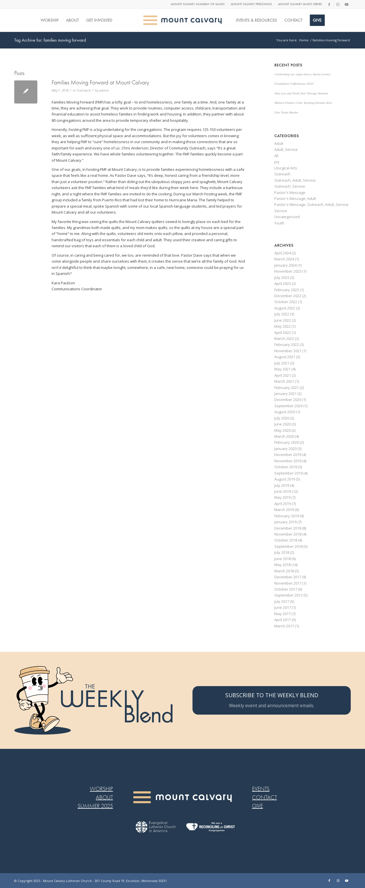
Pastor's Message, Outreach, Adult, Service (311, 204)
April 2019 (282, 503)
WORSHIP (101, 789)
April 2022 (282, 332)
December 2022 (287, 295)
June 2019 (282, 491)
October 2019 (285, 466)
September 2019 (288, 473)
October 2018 (285, 540)
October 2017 (285, 589)
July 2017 (281, 601)
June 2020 (282, 424)
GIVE (257, 806)
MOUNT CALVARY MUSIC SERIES (300, 4)
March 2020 (284, 436)
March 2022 (284, 338)
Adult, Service (286, 149)
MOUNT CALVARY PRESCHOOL (251, 4)
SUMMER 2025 (95, 806)
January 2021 (285, 393)
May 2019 (282, 497)
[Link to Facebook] (329, 4)
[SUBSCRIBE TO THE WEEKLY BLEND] (271, 700)
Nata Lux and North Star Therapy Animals (301, 93)
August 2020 (284, 411)
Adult (278, 143)
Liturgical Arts (285, 168)
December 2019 (287, 454)
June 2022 (282, 320)
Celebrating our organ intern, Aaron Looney (302, 74)
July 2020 (281, 418)
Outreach (83, 90)
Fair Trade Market (286, 112)
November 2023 (287, 271)
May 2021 (282, 369)
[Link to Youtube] (346, 4)
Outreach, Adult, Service (295, 180)
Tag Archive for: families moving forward (50, 40)
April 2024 (282, 253)
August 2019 (284, 479)
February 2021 (286, 387)
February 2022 (286, 344)
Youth (279, 223)
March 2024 (284, 258)
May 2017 (282, 613)
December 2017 (287, 576)
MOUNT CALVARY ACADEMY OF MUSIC (198, 4)
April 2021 (282, 375)
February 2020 (286, 442)
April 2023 (282, 283)
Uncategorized (287, 216)
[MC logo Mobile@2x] (182, 20)
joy (276, 161)
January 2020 (285, 448)
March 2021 (284, 381)
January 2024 (285, 265)
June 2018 (282, 558)
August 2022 (284, 308)
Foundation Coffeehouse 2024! (293, 83)
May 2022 (282, 326)
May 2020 (282, 430)
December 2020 (287, 399)
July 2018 (281, 552)
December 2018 (287, 528)
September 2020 (288, 405)
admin (104, 90)
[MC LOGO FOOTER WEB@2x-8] (182, 797)
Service (280, 210)
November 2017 (287, 583)
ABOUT (104, 797)
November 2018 (287, 534)
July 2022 (281, 314)
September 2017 (288, 595)
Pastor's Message (289, 192)
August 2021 (284, 356)
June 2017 (282, 607)
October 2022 (285, 301)
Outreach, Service (289, 186)
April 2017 (282, 619)
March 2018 (284, 570)
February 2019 (286, 515)
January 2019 (285, 521)
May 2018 (282, 564)
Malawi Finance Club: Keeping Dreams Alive (303, 102)
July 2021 (281, 363)
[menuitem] (198, 4)
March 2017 (284, 626)
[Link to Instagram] (338, 4)
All (276, 155)
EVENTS (260, 789)
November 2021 (287, 350)
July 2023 (281, 277)
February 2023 (286, 289)
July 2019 (281, 485)
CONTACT (264, 797)
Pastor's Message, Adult (295, 198)
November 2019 (287, 460)
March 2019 (284, 509)
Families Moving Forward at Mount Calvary (100, 82)
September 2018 (288, 546)
